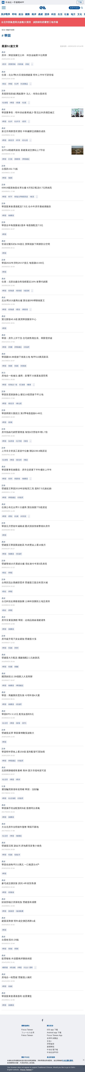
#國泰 (29, 385)
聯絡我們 (44, 1043)
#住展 (16, 516)
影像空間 (37, 1049)
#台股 (24, 103)
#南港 (16, 366)
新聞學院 (43, 1031)
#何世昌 (23, 516)
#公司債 (19, 441)
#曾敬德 (23, 366)
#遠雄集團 (19, 911)
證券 (47, 14)
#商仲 (16, 648)
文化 (79, 14)
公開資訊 (37, 1040)
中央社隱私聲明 (67, 1060)
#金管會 (11, 441)
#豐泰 (16, 949)
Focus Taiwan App (53, 1028)
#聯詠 (26, 460)
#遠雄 (10, 986)
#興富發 (25, 309)
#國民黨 (5, 967)
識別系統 (29, 1040)
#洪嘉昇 (26, 347)
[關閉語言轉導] (83, 1067)
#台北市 (5, 723)
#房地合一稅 (12, 385)
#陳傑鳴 (17, 159)
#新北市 (11, 140)
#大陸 (10, 159)
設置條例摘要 (48, 1040)
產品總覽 (21, 1049)
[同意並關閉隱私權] (83, 1060)
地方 (73, 14)
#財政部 (11, 911)
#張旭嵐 (20, 64)
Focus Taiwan (23, 1022)
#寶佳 (18, 309)
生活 (60, 14)
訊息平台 (46, 1049)
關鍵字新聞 (10, 30)
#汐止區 (25, 140)
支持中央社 (74, 8)
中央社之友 (24, 1052)
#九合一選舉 (28, 967)
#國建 (16, 667)
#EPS (24, 723)
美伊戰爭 (5, 14)
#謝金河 (17, 855)
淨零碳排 (35, 1031)
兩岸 (34, 14)
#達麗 (10, 667)
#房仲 (4, 64)
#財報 (10, 422)
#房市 (24, 121)
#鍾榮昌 (11, 215)
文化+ (28, 1031)
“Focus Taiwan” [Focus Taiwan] (26, 1070)
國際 (27, 14)
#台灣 (16, 84)
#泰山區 (19, 403)
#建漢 (10, 178)
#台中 (10, 121)
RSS (31, 1052)
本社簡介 (21, 1040)
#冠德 (10, 648)
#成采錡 (26, 291)
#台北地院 (11, 798)
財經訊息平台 (56, 1049)
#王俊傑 (22, 385)
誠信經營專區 (23, 1043)
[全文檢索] (82, 8)
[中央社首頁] (43, 8)
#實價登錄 (11, 64)
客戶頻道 (29, 1049)
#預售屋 (19, 291)
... (32, 64)
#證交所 (19, 460)
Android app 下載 (37, 1028)
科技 (53, 14)
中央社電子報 (53, 1031)
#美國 (18, 103)
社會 (66, 14)
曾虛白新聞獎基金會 (26, 1058)
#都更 (10, 366)
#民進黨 (13, 967)
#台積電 (5, 103)
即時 (14, 14)
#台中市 (17, 121)
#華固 (10, 84)
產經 (40, 14)
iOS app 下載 (23, 1028)
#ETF (10, 197)
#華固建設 (25, 159)
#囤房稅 (17, 479)
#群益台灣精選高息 (21, 197)
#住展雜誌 (24, 84)
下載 (80, 2)
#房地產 (11, 291)
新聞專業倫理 (60, 1040)
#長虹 (27, 64)
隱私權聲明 (34, 1043)
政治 (21, 14)
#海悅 (26, 441)
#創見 (32, 197)
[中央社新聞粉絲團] (17, 1016)
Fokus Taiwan (50, 1022)
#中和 (18, 140)
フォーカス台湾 (37, 1022)
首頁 (3, 30)
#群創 (10, 949)
